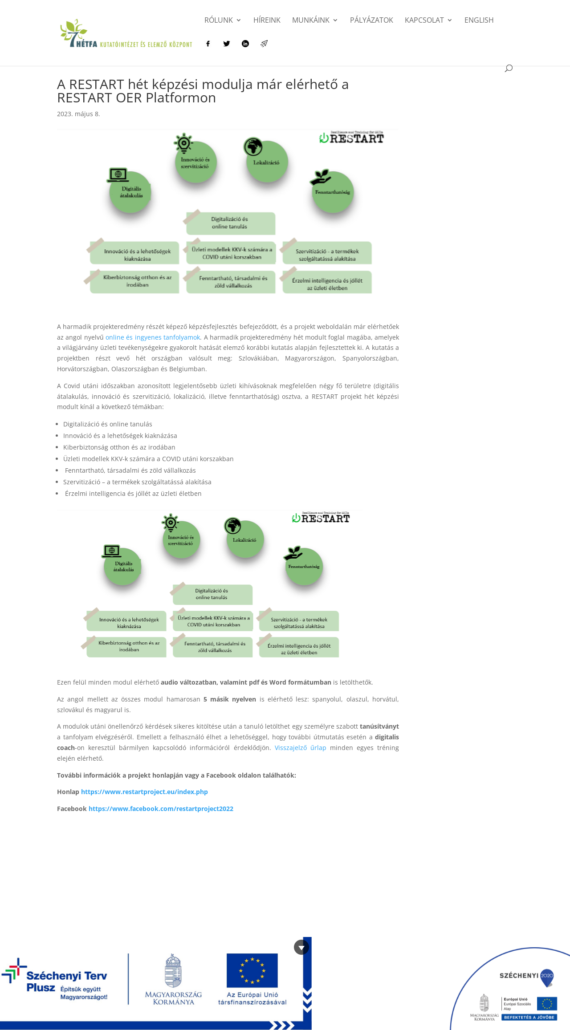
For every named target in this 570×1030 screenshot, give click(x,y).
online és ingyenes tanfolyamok (153, 337)
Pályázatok (371, 21)
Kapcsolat (424, 21)
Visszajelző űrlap (300, 747)
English (479, 21)
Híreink (267, 21)
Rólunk (218, 21)
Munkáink (311, 21)
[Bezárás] (301, 947)
